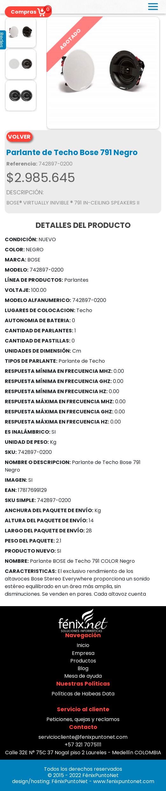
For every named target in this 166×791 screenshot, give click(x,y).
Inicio (83, 645)
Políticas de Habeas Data (83, 693)
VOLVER (19, 137)
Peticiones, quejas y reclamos (83, 719)
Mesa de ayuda (83, 676)
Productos (83, 660)
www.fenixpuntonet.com (123, 781)
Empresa (83, 653)
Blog (83, 668)
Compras (28, 12)
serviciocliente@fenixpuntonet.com (83, 737)
